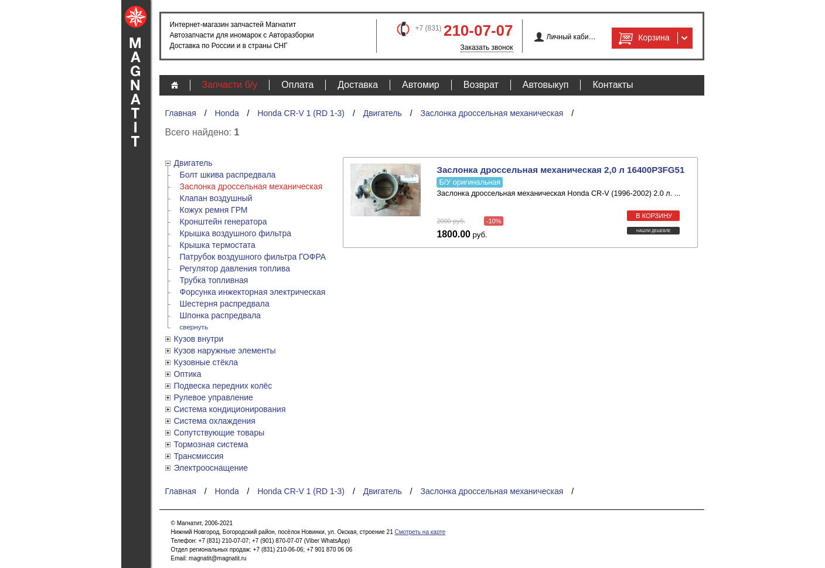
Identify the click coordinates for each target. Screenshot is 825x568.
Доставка (358, 85)
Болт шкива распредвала (228, 174)
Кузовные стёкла (206, 362)
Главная (180, 113)
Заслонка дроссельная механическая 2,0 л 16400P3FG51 (560, 170)
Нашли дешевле (653, 231)
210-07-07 (478, 30)
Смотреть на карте (419, 532)
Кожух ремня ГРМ (214, 210)
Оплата (297, 85)
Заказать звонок (487, 47)
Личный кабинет (571, 37)
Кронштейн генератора (223, 221)
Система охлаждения (214, 421)
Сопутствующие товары (219, 432)
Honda (226, 113)
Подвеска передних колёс (223, 385)
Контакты (612, 85)
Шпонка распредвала (220, 315)
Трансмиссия (199, 456)
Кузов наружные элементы (225, 350)
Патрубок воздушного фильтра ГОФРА (253, 256)
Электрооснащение (211, 467)
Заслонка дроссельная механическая (491, 113)
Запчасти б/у (230, 85)
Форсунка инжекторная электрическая (253, 292)
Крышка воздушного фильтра (235, 233)
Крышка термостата (217, 245)
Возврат (481, 85)
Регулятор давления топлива (235, 268)
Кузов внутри (199, 338)
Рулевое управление (213, 397)
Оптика (188, 374)
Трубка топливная (214, 280)
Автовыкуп (546, 85)
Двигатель (382, 113)
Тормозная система (211, 444)
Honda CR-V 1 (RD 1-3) (301, 113)
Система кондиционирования (230, 409)
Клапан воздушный (216, 198)
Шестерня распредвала (225, 303)
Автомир (420, 85)
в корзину (654, 215)
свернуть (194, 327)
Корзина (642, 38)
